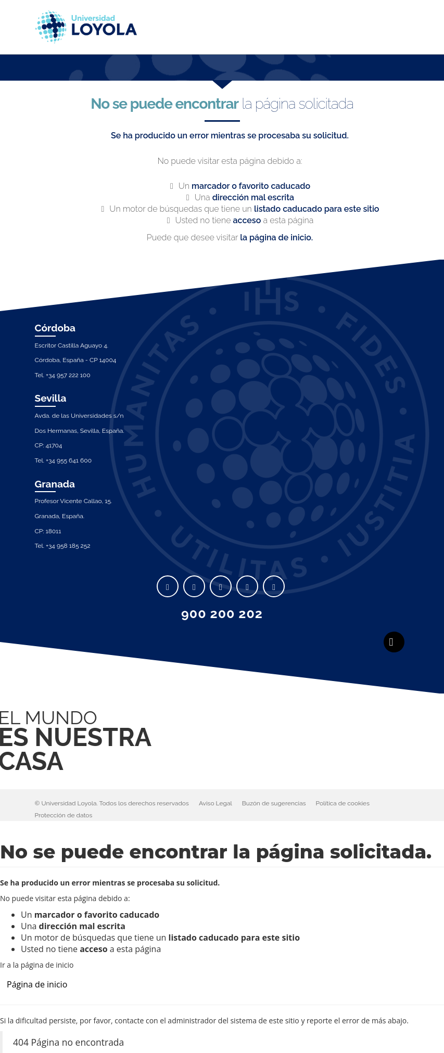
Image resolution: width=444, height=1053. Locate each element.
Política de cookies (343, 803)
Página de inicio (37, 984)
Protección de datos (64, 815)
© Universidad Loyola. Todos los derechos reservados (112, 803)
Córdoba (55, 327)
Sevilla (51, 398)
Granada (55, 484)
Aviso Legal (215, 803)
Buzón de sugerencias (274, 803)
